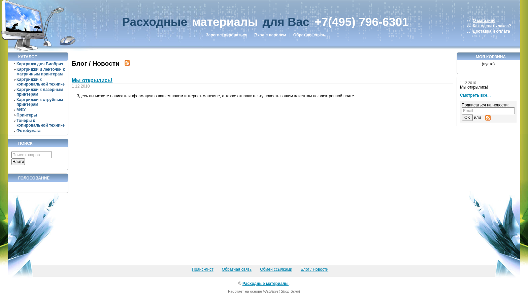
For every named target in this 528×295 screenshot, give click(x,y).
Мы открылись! (92, 80)
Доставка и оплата (491, 31)
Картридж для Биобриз (39, 64)
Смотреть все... (475, 95)
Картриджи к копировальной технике (40, 82)
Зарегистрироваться (226, 35)
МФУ (21, 109)
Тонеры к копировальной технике (40, 123)
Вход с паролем (270, 35)
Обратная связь (309, 35)
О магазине (484, 20)
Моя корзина (491, 57)
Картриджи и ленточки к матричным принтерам (40, 71)
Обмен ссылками (276, 269)
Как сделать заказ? (492, 26)
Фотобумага (28, 130)
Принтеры (26, 115)
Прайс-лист (202, 269)
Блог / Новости (314, 269)
